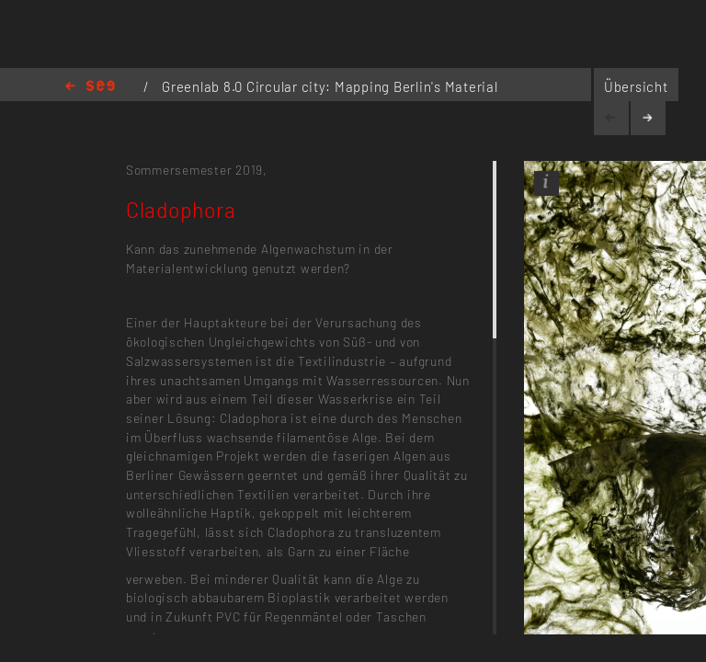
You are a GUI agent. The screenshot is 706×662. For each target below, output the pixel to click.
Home (90, 87)
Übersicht (636, 86)
